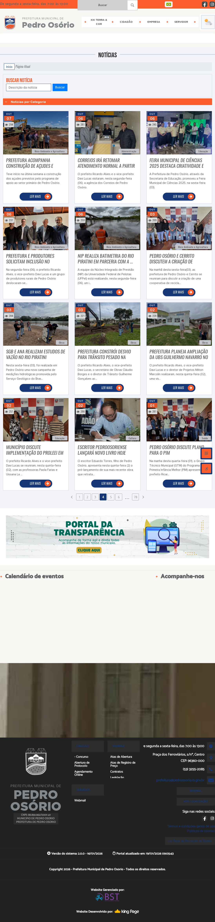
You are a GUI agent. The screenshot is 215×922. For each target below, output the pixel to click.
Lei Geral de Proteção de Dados (190, 841)
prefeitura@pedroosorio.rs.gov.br (180, 780)
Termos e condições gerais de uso (191, 826)
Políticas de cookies (201, 831)
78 (135, 497)
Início (9, 67)
